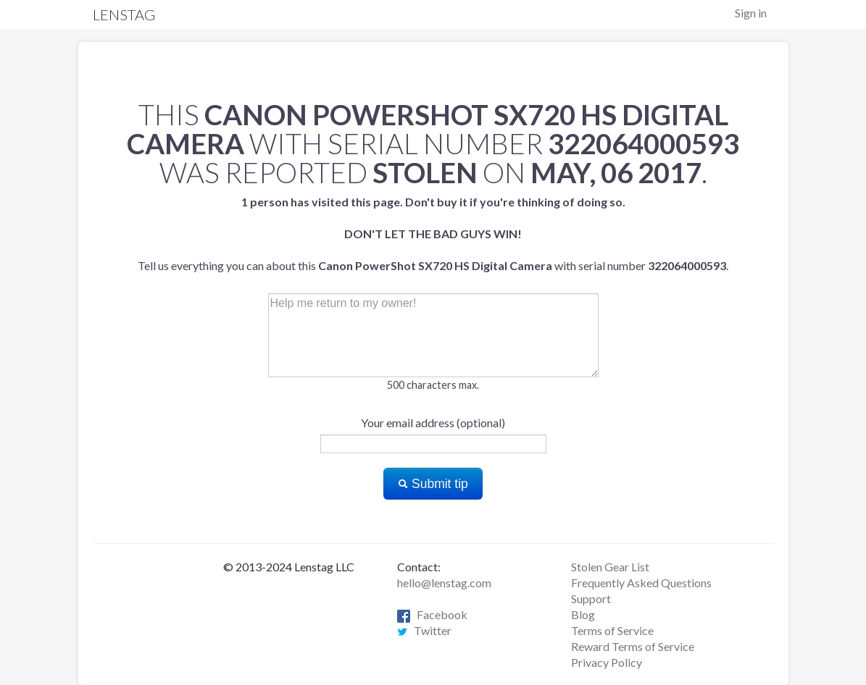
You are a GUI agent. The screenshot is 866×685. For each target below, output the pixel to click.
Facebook (432, 614)
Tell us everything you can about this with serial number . (433, 233)
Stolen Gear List (610, 566)
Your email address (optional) (433, 422)
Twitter (424, 630)
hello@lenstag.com (444, 582)
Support (591, 598)
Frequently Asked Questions (641, 582)
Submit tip (433, 483)
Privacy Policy (606, 662)
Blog (583, 614)
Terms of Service (612, 630)
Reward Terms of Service (632, 646)
